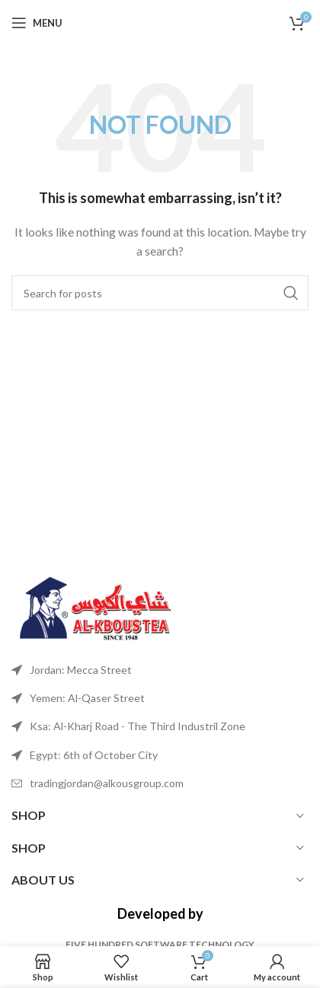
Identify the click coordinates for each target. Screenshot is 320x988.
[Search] (160, 292)
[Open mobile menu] (37, 23)
